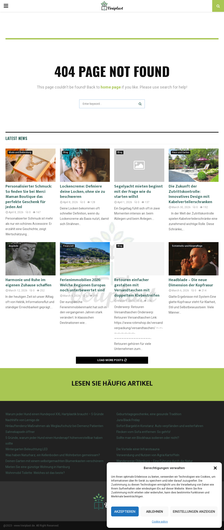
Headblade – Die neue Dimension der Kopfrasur (191, 282)
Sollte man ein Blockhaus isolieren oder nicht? (147, 438)
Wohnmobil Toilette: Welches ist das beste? (35, 473)
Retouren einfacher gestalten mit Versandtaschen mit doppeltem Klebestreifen (136, 288)
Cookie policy (160, 521)
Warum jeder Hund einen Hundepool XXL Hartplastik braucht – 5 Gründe (54, 414)
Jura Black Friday (128, 420)
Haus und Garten (180, 152)
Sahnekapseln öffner (20, 432)
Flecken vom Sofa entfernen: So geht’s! (143, 432)
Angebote (13, 246)
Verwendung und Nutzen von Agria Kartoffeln (147, 455)
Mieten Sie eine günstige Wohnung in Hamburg (37, 467)
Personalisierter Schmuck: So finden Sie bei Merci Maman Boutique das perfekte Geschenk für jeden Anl (28, 196)
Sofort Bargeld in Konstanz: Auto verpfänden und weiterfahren (159, 426)
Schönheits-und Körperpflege (187, 246)
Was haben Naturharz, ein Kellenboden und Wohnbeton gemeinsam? (52, 455)
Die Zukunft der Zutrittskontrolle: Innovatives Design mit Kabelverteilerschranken (190, 194)
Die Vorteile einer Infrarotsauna (137, 449)
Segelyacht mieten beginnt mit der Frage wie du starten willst (138, 191)
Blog (65, 152)
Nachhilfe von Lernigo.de (22, 420)
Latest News (16, 138)
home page (111, 87)
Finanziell (68, 246)
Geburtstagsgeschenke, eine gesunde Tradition (148, 414)
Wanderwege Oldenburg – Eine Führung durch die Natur (154, 461)
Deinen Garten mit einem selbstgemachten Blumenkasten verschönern (54, 461)
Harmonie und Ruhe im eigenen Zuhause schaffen (28, 282)
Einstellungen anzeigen (194, 512)
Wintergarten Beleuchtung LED (26, 449)
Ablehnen (154, 512)
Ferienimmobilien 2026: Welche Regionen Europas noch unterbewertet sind (82, 285)
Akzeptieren (124, 512)
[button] (215, 468)
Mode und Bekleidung (20, 152)
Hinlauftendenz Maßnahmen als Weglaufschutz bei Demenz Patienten (54, 426)
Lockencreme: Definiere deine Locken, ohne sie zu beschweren (82, 191)
